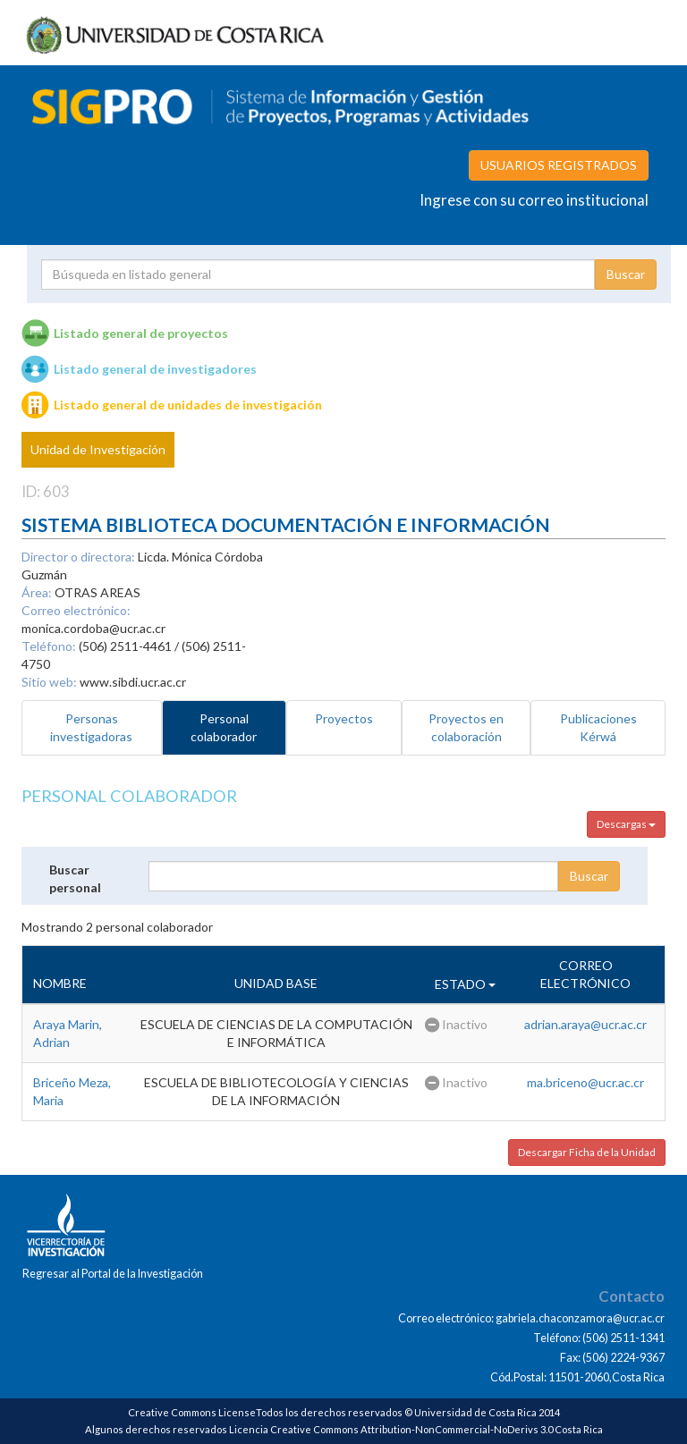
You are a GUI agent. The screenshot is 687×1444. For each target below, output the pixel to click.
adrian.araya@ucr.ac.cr (585, 1024)
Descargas (626, 824)
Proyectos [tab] (344, 718)
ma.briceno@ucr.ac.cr (585, 1082)
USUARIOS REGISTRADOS (558, 165)
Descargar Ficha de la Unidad (587, 1152)
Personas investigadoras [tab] (91, 727)
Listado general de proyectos (141, 333)
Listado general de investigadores (155, 368)
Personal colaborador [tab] (224, 727)
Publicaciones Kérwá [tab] (598, 727)
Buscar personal (75, 878)
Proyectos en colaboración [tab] (466, 727)
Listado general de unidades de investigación (188, 404)
